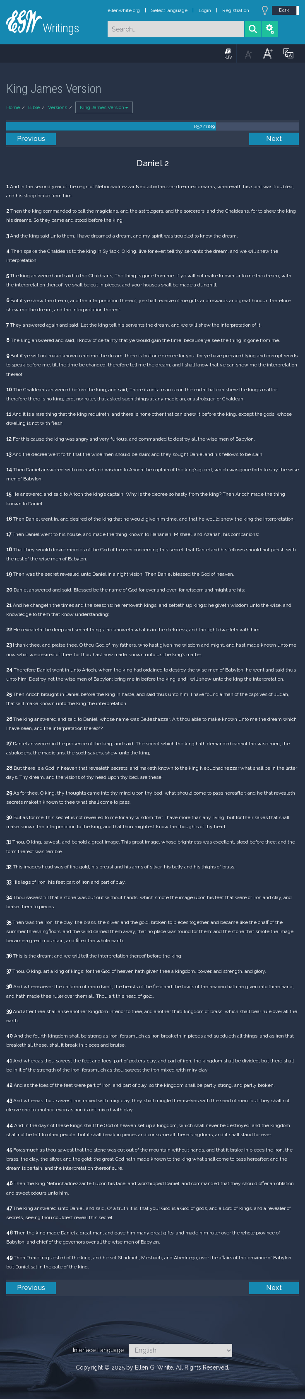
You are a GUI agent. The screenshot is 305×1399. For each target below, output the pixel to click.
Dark (284, 10)
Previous (31, 139)
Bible (34, 107)
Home (13, 107)
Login (205, 10)
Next (274, 139)
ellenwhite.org (124, 10)
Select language (169, 10)
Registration (235, 10)
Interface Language (98, 1350)
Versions (57, 107)
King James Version (104, 107)
